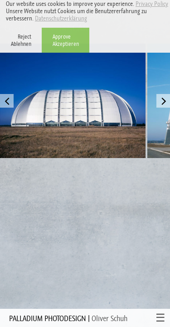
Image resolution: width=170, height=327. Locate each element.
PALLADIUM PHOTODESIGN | (68, 318)
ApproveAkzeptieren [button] (66, 40)
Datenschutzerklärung (61, 18)
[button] (89, 19)
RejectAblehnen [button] (21, 40)
